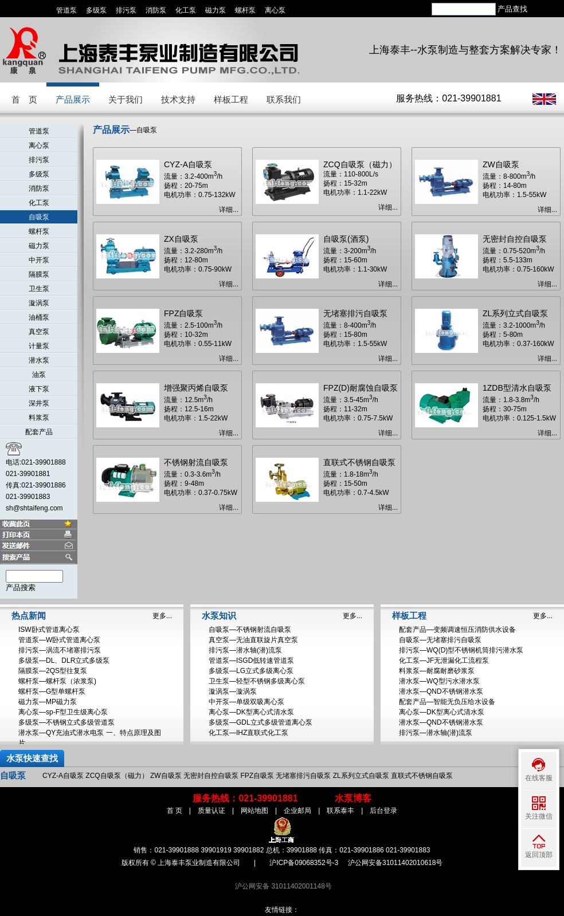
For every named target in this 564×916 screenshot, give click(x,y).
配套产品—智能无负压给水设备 (447, 702)
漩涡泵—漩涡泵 (233, 691)
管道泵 (66, 10)
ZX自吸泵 (181, 238)
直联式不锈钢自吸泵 (359, 462)
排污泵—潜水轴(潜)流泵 (245, 650)
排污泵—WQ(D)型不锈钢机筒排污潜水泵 (461, 650)
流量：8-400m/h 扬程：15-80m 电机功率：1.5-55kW (355, 334)
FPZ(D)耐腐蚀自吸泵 (360, 387)
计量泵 (39, 346)
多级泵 (96, 10)
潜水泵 (39, 360)
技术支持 (178, 99)
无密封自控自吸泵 (515, 238)
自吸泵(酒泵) (346, 238)
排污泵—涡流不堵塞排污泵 (59, 650)
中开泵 (39, 260)
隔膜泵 (39, 274)
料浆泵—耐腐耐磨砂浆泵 (437, 671)
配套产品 (39, 432)
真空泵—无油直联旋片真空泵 (253, 640)
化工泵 (185, 10)
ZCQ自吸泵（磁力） (360, 164)
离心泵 (275, 10)
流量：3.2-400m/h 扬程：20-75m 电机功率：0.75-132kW (200, 185)
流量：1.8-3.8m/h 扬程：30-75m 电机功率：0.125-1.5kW (519, 409)
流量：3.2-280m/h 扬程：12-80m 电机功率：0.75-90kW (198, 260)
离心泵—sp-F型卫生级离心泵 (63, 712)
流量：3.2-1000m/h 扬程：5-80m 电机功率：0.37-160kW (518, 334)
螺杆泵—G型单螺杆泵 (51, 691)
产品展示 (73, 99)
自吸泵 (39, 217)
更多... (162, 616)
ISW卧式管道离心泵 (49, 630)
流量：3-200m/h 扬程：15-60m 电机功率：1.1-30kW (355, 260)
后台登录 (383, 811)
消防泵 (156, 10)
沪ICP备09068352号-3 (303, 863)
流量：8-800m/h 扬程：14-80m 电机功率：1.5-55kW (514, 185)
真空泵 (39, 332)
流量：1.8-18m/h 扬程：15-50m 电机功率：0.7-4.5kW (356, 483)
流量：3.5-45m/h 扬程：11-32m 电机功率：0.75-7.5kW (358, 409)
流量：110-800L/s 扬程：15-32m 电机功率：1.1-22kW (355, 183)
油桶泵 (39, 317)
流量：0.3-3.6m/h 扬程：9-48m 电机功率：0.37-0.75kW (200, 483)
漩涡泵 (39, 303)
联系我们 (284, 99)
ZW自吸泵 (501, 164)
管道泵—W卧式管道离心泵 (59, 640)
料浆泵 (39, 418)
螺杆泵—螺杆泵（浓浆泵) (57, 681)
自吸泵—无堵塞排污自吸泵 (440, 640)
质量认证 (211, 811)
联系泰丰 (340, 811)
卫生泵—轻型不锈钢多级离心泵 (257, 681)
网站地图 (254, 811)
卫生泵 (39, 289)
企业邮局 (297, 811)
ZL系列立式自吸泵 (515, 313)
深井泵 (39, 403)
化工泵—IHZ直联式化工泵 (248, 733)
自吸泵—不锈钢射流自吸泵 (250, 630)
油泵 (39, 375)
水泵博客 (353, 798)
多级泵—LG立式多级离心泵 (251, 671)
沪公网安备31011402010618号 (395, 863)
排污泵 (126, 10)
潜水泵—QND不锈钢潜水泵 (441, 691)
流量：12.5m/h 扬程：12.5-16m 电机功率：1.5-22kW (196, 409)
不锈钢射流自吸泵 (196, 462)
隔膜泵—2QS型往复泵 (52, 671)
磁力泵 (215, 10)
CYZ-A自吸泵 (188, 164)
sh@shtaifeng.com (34, 508)
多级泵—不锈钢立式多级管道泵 (66, 722)
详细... (228, 210)
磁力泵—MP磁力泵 (47, 702)
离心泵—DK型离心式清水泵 (251, 712)
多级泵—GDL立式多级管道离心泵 (260, 722)
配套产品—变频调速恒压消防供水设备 (457, 630)
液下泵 (39, 389)
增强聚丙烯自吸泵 (196, 387)
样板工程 (231, 99)
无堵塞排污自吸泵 (355, 313)
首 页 (24, 99)
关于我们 (125, 99)
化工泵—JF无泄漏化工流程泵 (444, 660)
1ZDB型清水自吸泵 (517, 387)
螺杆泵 (245, 10)
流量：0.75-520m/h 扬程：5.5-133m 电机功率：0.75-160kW (518, 260)
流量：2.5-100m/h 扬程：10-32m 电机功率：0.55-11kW (198, 334)
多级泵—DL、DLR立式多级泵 (63, 660)
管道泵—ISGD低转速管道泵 (251, 660)
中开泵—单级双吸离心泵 (246, 702)
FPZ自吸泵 (183, 313)
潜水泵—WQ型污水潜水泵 (439, 681)
